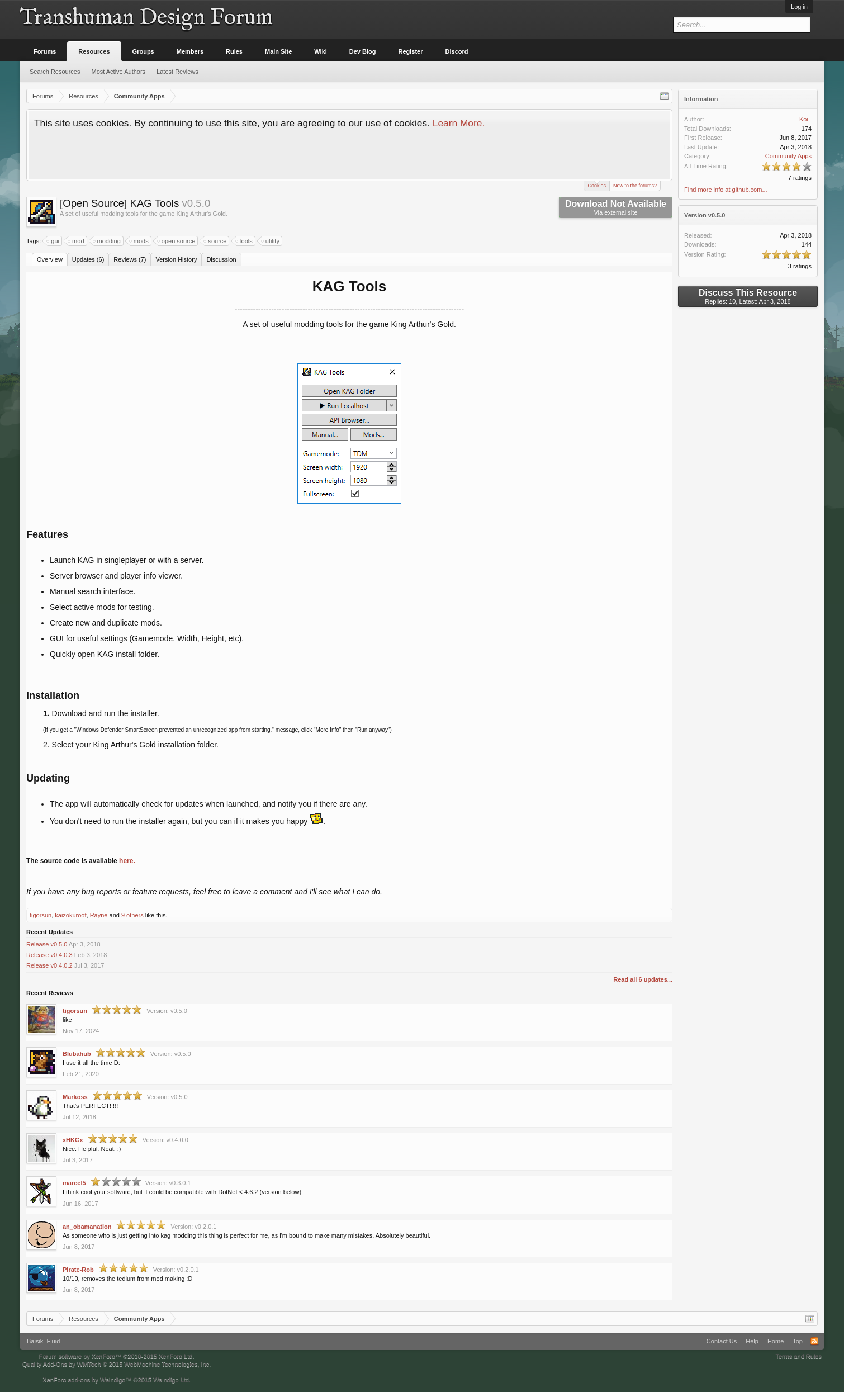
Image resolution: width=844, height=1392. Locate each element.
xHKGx (73, 1140)
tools (244, 241)
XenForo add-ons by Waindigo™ (86, 1379)
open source (177, 241)
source (215, 241)
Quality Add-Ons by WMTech (116, 1364)
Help (752, 1341)
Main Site (278, 51)
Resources (94, 51)
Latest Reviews (177, 71)
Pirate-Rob (78, 1269)
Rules (234, 51)
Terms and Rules (798, 1356)
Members (190, 51)
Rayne (99, 915)
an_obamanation (87, 1226)
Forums (45, 51)
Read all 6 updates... (642, 979)
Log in (799, 6)
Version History (176, 259)
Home (775, 1341)
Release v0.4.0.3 (49, 954)
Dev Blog (362, 51)
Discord (456, 51)
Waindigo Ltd (171, 1379)
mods (139, 241)
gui (53, 241)
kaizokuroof (70, 915)
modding (107, 241)
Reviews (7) (129, 259)
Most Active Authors (119, 71)
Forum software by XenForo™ (117, 1356)
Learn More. (459, 123)
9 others (132, 915)
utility (270, 241)
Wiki (320, 51)
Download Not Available (615, 207)
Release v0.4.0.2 (49, 965)
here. (127, 861)
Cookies (596, 184)
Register (411, 51)
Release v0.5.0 (46, 944)
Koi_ (805, 119)
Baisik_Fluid (43, 1341)
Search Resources (55, 71)
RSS (814, 1341)
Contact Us (722, 1341)
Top (798, 1341)
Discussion (221, 259)
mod (76, 241)
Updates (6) (88, 259)
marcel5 (74, 1183)
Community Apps (788, 156)
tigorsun (40, 915)
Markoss (75, 1096)
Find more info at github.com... (725, 189)
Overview (50, 259)
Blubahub (77, 1053)
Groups (143, 51)
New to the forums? (635, 185)
